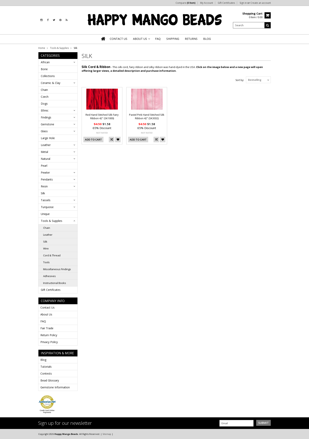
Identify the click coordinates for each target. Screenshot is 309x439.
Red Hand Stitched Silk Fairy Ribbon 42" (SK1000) (102, 116)
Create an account (260, 3)
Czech (44, 97)
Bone (44, 69)
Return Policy (48, 335)
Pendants (47, 179)
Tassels (45, 200)
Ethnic (44, 110)
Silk (43, 193)
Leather (46, 145)
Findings (46, 117)
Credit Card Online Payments (47, 411)
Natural (45, 159)
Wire (46, 248)
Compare (185, 3)
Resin (44, 186)
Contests (46, 373)
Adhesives (49, 276)
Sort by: (239, 80)
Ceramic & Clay (50, 83)
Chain (44, 90)
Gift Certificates (226, 3)
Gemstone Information (55, 387)
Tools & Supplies (59, 48)
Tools (46, 262)
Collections (48, 76)
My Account (206, 3)
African (45, 62)
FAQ (43, 321)
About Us (46, 314)
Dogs (44, 103)
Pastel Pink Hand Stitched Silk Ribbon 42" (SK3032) (146, 116)
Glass (44, 131)
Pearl (44, 165)
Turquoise (47, 207)
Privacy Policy (49, 342)
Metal (44, 152)
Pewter (45, 172)
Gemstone (47, 124)
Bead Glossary (49, 380)
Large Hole (48, 138)
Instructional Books (54, 283)
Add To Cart (93, 139)
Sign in (243, 3)
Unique (45, 214)
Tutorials (46, 366)
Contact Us (47, 307)
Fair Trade (46, 328)
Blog (43, 360)
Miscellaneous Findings (57, 269)
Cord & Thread (51, 255)
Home (41, 48)
